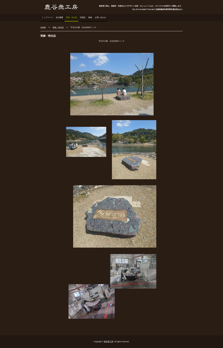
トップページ (47, 17)
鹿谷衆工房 (108, 341)
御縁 (90, 17)
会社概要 (59, 17)
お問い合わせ (100, 17)
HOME (43, 27)
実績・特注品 (71, 17)
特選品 (82, 17)
